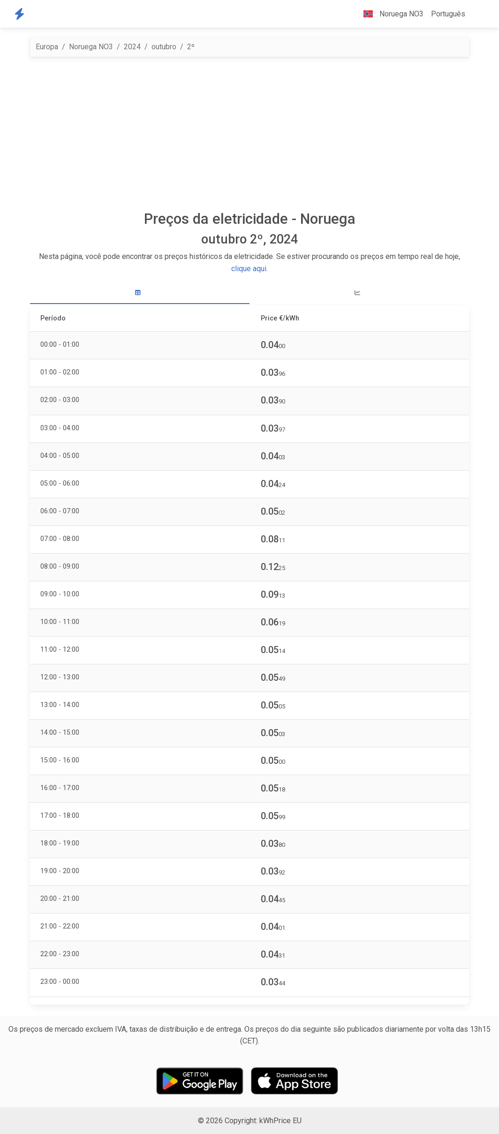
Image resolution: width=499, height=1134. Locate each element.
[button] (476, 14)
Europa (47, 46)
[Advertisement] (249, 133)
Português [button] (448, 13)
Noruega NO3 (91, 46)
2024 (132, 46)
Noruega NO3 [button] (389, 13)
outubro (163, 46)
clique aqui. (249, 268)
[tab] (140, 293)
